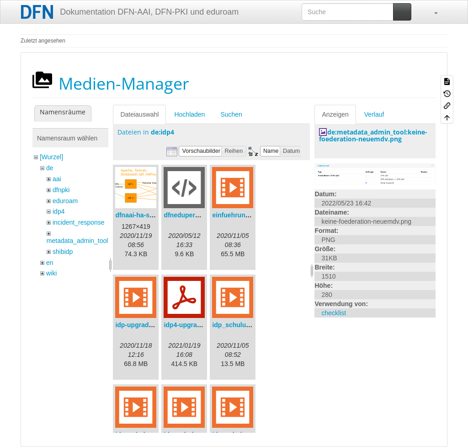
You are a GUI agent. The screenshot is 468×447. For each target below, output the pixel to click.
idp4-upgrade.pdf (190, 325)
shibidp (63, 251)
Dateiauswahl (139, 114)
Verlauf (374, 114)
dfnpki (61, 190)
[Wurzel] (51, 157)
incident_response (79, 222)
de (49, 168)
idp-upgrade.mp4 (141, 325)
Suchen (231, 114)
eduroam (65, 201)
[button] (431, 11)
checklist (333, 313)
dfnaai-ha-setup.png (145, 215)
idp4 (58, 211)
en (49, 262)
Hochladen (189, 114)
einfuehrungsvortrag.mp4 (251, 215)
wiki (51, 273)
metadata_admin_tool (77, 240)
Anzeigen (335, 114)
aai (57, 179)
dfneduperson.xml (191, 215)
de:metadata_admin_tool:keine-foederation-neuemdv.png (373, 135)
